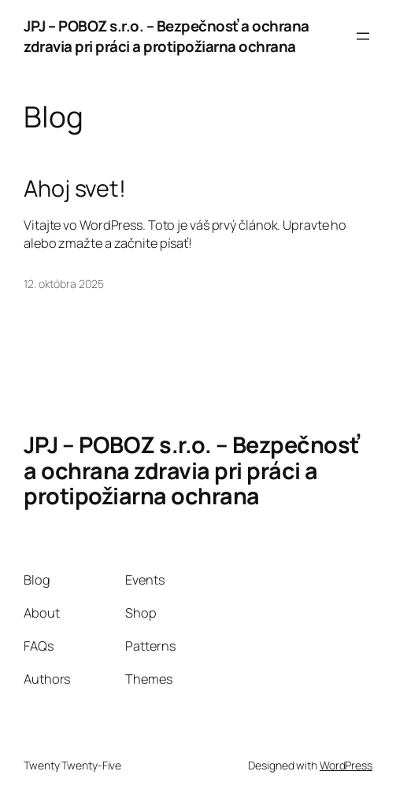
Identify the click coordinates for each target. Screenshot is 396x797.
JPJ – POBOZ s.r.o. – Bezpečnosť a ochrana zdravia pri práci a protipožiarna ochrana (166, 36)
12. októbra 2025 (63, 283)
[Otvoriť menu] (362, 36)
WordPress (346, 765)
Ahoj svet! (75, 188)
